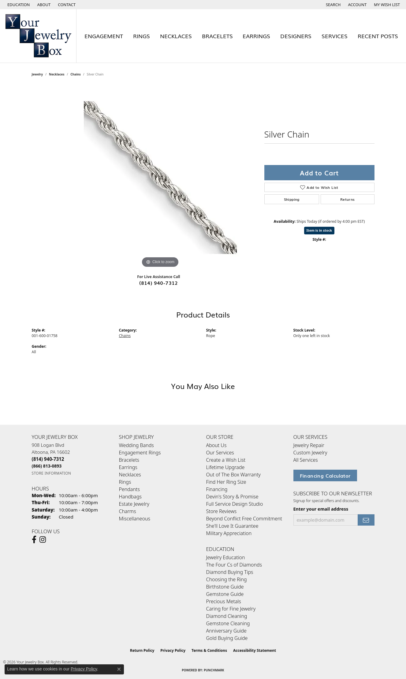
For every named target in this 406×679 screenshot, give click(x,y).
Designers (295, 36)
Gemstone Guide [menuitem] (225, 594)
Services (335, 36)
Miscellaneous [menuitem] (134, 518)
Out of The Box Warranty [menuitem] (233, 474)
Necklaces (176, 36)
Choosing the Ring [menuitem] (226, 579)
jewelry (37, 74)
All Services (305, 460)
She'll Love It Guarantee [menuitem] (232, 526)
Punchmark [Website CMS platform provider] (214, 670)
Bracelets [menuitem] (129, 460)
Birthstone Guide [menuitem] (225, 586)
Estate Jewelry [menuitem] (134, 504)
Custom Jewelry (310, 452)
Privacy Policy (172, 650)
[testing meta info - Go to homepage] (38, 36)
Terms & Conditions (209, 650)
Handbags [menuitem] (130, 496)
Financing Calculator (325, 475)
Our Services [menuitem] (220, 452)
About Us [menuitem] (216, 445)
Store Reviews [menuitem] (221, 511)
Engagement (103, 36)
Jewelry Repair (308, 445)
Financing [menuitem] (217, 489)
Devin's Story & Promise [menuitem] (232, 496)
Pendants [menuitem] (129, 489)
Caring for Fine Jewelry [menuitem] (231, 608)
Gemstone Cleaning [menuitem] (228, 623)
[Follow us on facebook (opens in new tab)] (34, 539)
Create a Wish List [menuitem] (226, 460)
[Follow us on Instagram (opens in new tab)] (42, 539)
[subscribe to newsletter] (366, 520)
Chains (75, 74)
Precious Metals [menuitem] (223, 601)
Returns (347, 199)
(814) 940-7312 (158, 282)
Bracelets (217, 36)
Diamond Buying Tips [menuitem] (229, 572)
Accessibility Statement (254, 650)
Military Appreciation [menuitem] (229, 533)
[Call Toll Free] (47, 466)
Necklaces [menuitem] (130, 474)
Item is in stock (319, 230)
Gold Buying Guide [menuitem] (227, 638)
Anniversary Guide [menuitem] (226, 630)
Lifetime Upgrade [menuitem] (225, 467)
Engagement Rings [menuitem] (140, 452)
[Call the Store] (48, 459)
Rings (141, 36)
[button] (18, 4)
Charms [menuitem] (127, 511)
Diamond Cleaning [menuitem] (226, 616)
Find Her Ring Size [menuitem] (226, 482)
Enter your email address (320, 509)
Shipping (292, 199)
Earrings (256, 36)
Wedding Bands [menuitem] (136, 445)
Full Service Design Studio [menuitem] (234, 504)
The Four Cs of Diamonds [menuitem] (234, 564)
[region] (160, 177)
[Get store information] (51, 473)
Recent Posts (378, 36)
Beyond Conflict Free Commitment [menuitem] (244, 518)
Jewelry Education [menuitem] (225, 557)
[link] (43, 4)
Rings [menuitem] (125, 482)
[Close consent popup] (119, 669)
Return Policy (142, 650)
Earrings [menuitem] (128, 467)
